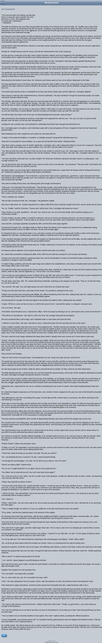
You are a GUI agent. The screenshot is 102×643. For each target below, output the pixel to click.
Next (4, 635)
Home (3, 2)
